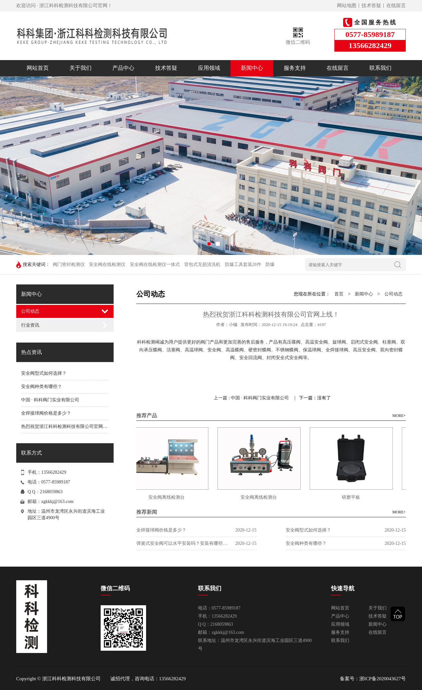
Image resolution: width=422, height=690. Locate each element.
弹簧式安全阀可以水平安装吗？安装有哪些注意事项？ (181, 543)
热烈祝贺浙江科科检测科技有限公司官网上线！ (69, 426)
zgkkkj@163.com (57, 501)
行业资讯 (30, 325)
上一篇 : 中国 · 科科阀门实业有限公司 (252, 397)
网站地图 (346, 5)
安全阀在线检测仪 (107, 264)
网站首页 (38, 68)
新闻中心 (252, 68)
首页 (338, 294)
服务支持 (295, 68)
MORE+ (399, 415)
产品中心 (123, 68)
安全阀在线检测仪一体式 (155, 264)
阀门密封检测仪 (69, 264)
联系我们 (380, 68)
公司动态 (30, 311)
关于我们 (80, 68)
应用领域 (209, 68)
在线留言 (396, 5)
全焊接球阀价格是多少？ (46, 413)
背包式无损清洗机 (202, 264)
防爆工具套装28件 (243, 264)
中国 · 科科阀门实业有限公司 (50, 399)
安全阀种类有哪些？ (41, 386)
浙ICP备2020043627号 (382, 678)
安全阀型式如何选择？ (44, 373)
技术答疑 (371, 5)
